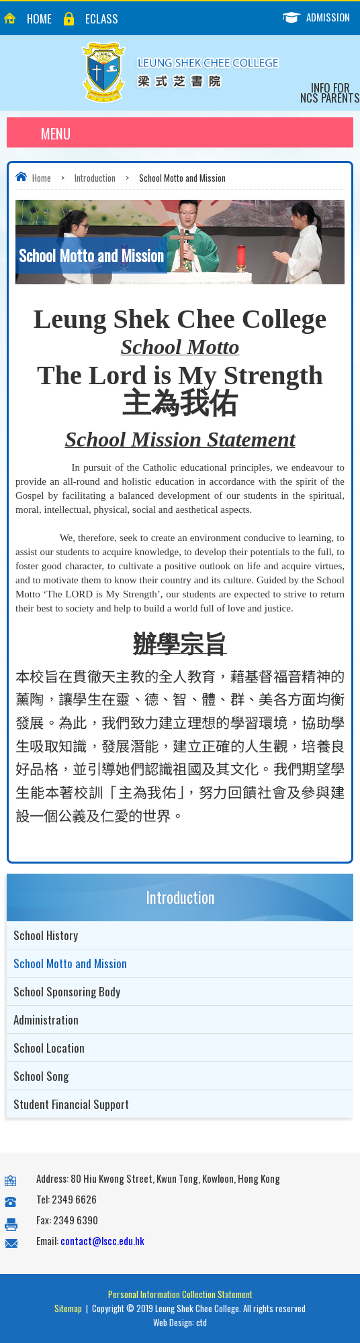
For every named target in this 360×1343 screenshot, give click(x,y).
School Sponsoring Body (66, 991)
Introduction (95, 177)
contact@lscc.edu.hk (102, 1240)
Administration (46, 1019)
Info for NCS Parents (330, 92)
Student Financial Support (71, 1104)
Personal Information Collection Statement (180, 1294)
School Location (49, 1047)
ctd (201, 1322)
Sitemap (68, 1308)
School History (45, 935)
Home (39, 18)
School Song (41, 1075)
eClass (101, 18)
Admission (321, 17)
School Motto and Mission (70, 963)
